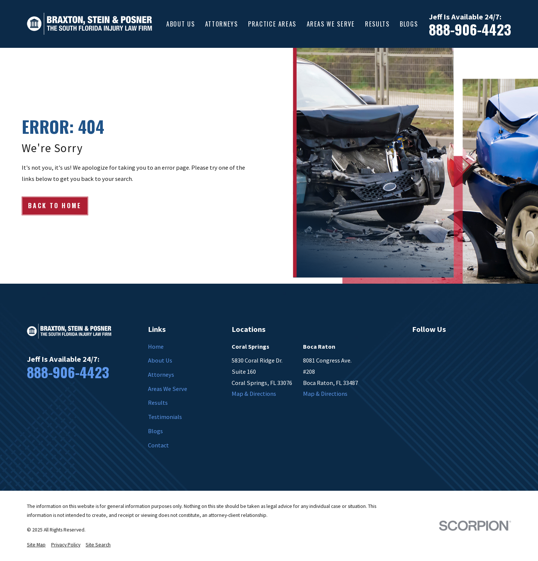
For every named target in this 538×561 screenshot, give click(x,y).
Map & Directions (254, 393)
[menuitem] (36, 545)
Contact (158, 445)
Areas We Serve (167, 388)
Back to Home (55, 205)
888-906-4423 (470, 29)
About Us (160, 360)
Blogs (155, 431)
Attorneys (161, 374)
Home (156, 346)
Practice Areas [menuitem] (272, 23)
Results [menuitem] (377, 23)
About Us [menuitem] (180, 23)
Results (158, 402)
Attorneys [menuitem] (221, 23)
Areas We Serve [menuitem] (331, 23)
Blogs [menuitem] (409, 23)
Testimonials (165, 416)
